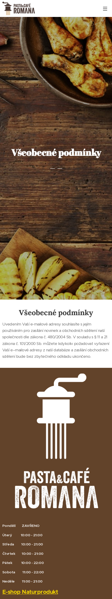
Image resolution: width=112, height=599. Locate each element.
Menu (105, 8)
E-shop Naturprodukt (30, 591)
